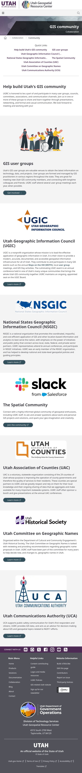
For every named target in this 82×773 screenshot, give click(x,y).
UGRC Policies (36, 680)
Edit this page (62, 668)
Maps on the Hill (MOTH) (40, 265)
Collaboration (14, 682)
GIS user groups (60, 49)
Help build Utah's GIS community (30, 49)
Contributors (62, 673)
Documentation (15, 677)
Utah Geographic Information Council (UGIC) (43, 53)
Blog (11, 687)
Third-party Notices (65, 682)
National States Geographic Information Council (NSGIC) (35, 58)
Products (12, 668)
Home (11, 663)
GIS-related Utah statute (41, 684)
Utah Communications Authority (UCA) (41, 70)
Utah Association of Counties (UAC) (41, 62)
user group (64, 265)
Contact (12, 696)
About (11, 691)
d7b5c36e (66, 663)
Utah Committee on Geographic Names (41, 66)
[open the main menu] (3, 13)
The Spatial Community (63, 58)
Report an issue (63, 677)
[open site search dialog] (78, 13)
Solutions (13, 673)
